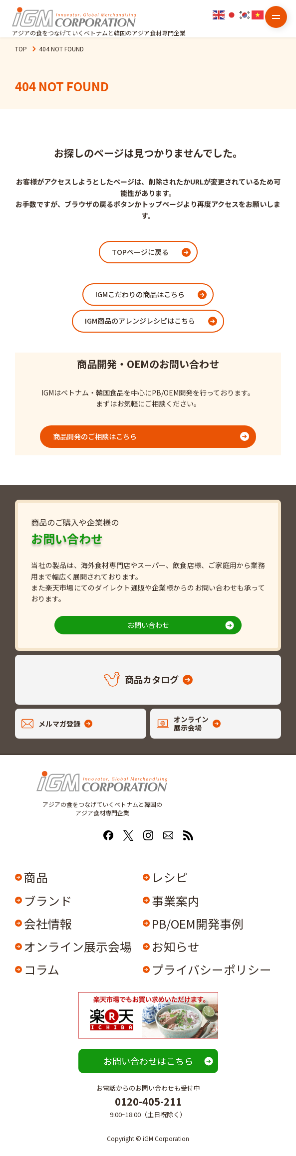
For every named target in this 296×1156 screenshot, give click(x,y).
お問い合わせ (148, 625)
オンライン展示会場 (78, 946)
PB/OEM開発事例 (198, 923)
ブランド (48, 900)
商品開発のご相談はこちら (95, 436)
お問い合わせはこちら (148, 1060)
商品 (36, 877)
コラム (41, 969)
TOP (21, 48)
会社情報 (48, 923)
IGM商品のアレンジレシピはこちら (140, 321)
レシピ (170, 877)
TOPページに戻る (140, 252)
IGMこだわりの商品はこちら (140, 294)
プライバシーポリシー (211, 969)
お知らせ (176, 946)
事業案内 (176, 900)
